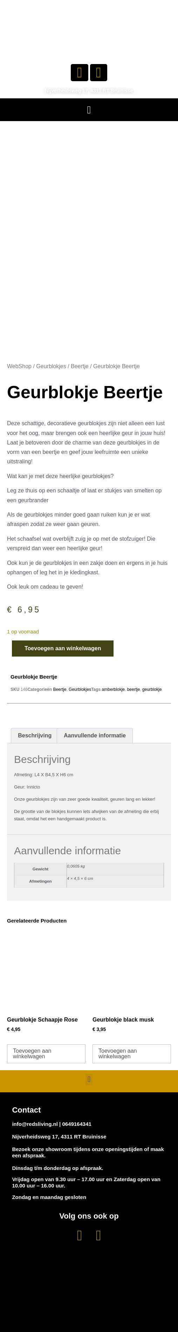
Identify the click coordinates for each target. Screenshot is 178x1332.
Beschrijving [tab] (35, 735)
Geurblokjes (51, 366)
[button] (89, 110)
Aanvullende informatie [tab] (95, 735)
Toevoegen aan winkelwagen (63, 648)
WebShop (19, 366)
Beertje (80, 366)
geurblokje (152, 689)
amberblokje (113, 689)
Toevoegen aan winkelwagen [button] (32, 1053)
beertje (133, 689)
